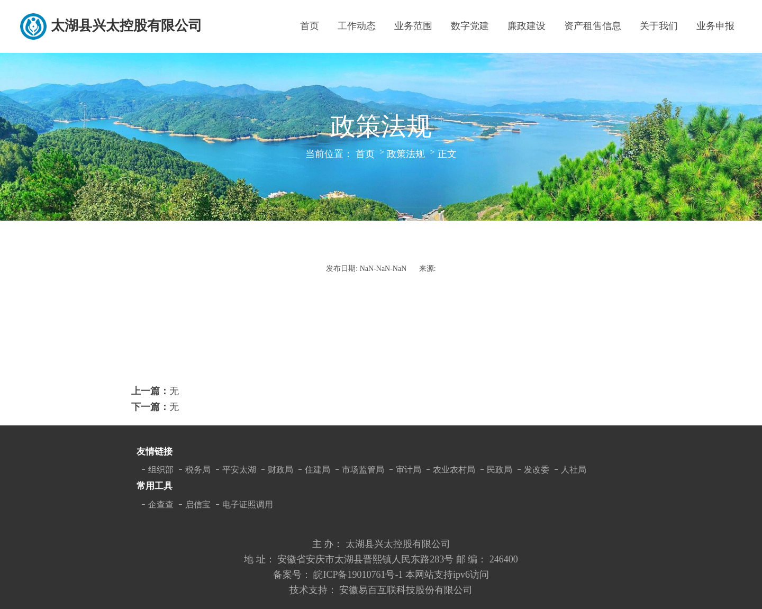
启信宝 (198, 504)
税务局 (198, 469)
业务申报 (715, 26)
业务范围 (413, 26)
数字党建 (470, 26)
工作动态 (357, 26)
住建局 (317, 469)
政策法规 (406, 154)
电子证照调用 (247, 504)
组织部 (161, 469)
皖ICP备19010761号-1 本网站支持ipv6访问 (401, 574)
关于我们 (659, 26)
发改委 (536, 469)
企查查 (161, 504)
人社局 (573, 469)
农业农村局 (454, 469)
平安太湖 (239, 469)
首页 (309, 26)
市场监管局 (363, 469)
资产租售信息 (592, 26)
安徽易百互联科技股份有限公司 (406, 590)
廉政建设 (526, 26)
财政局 (280, 469)
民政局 (499, 469)
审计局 (408, 469)
